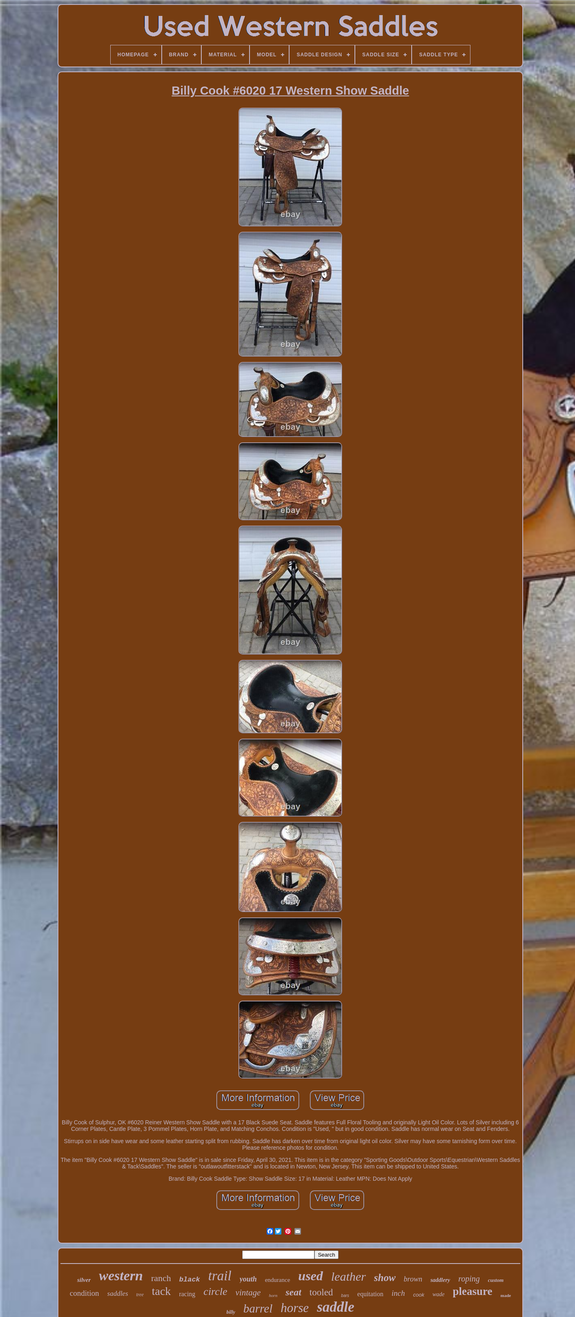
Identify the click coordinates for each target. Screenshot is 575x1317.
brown (413, 1279)
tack (161, 1291)
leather (348, 1276)
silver (84, 1280)
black (189, 1280)
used (310, 1275)
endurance (277, 1280)
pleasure (473, 1291)
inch (398, 1293)
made (506, 1295)
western (121, 1275)
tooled (321, 1292)
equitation (370, 1293)
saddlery (440, 1280)
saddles (117, 1293)
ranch (161, 1278)
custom (496, 1280)
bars (345, 1295)
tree (140, 1294)
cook (418, 1295)
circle (215, 1291)
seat (293, 1292)
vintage (248, 1292)
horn (273, 1295)
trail (220, 1275)
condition (84, 1293)
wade (438, 1294)
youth (248, 1279)
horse (295, 1308)
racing (187, 1293)
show (385, 1277)
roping (469, 1278)
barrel (257, 1308)
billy (230, 1312)
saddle (335, 1307)
